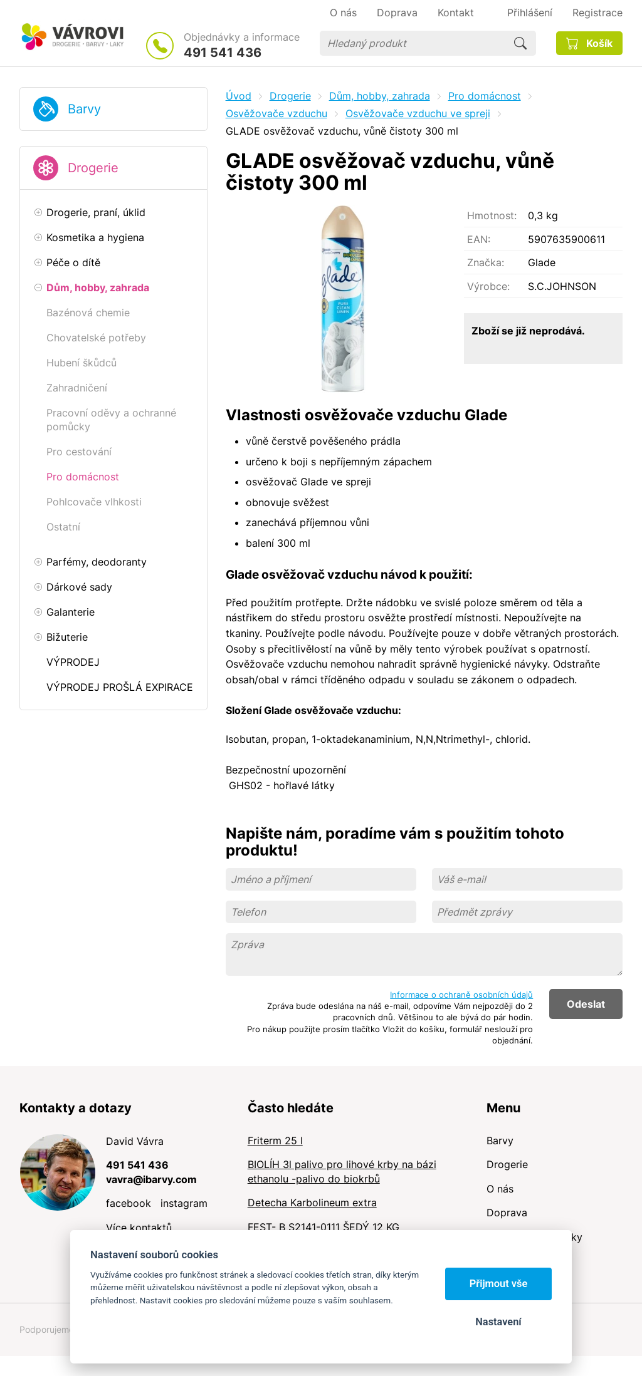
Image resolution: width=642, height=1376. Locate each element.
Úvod (238, 96)
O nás (500, 1188)
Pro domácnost (484, 96)
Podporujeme (46, 1329)
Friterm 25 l (275, 1140)
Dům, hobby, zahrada (379, 96)
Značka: (485, 262)
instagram (184, 1203)
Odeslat (586, 1004)
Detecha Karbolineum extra (312, 1202)
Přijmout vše (499, 1284)
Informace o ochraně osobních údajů (461, 995)
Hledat (520, 43)
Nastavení (498, 1322)
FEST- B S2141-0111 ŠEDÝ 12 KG (323, 1227)
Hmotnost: (492, 215)
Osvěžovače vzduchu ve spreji (417, 113)
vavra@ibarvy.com (151, 1179)
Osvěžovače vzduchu (276, 113)
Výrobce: (488, 286)
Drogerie (93, 167)
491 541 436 (222, 52)
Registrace (597, 12)
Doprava (507, 1212)
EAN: (478, 239)
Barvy (84, 108)
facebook (128, 1203)
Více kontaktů (139, 1227)
